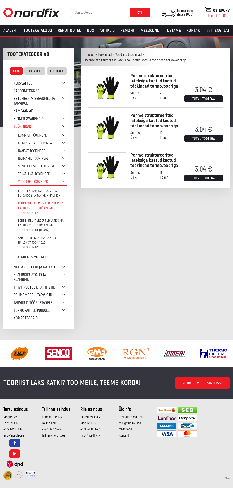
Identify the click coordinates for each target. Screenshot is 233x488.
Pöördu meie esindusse (202, 383)
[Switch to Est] (209, 30)
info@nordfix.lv (90, 435)
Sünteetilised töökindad (36, 166)
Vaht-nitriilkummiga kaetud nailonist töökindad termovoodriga (37, 242)
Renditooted (69, 30)
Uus (90, 30)
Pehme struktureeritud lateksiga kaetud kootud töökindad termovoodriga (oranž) (41, 225)
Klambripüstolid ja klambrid (30, 277)
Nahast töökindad (31, 151)
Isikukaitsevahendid (33, 257)
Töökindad (22, 126)
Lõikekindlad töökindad (36, 143)
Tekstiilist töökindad (34, 174)
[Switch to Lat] (227, 30)
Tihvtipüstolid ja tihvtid (34, 287)
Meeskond (149, 30)
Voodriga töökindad (33, 181)
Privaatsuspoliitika (131, 417)
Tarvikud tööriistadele (33, 302)
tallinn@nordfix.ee (53, 435)
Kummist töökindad (32, 135)
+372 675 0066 (12, 429)
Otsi (140, 12)
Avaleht (10, 30)
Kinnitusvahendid (29, 118)
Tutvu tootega (203, 99)
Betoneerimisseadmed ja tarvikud (34, 101)
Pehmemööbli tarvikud (33, 295)
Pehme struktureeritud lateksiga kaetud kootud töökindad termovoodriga (41, 208)
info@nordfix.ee (13, 435)
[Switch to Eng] (218, 30)
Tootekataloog (38, 30)
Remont (127, 30)
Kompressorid (26, 318)
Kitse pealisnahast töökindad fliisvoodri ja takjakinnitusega (39, 193)
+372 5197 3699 (51, 429)
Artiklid (107, 30)
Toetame (173, 30)
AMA (227, 478)
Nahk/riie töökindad (33, 158)
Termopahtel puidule (32, 310)
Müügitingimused (130, 423)
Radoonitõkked (26, 91)
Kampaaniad (23, 111)
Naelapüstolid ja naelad (34, 267)
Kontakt (194, 30)
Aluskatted (23, 83)
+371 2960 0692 (90, 429)
